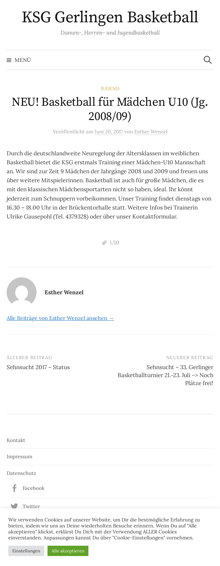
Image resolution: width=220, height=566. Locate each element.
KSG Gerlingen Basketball (110, 18)
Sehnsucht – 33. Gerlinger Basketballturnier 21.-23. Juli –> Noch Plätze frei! (165, 375)
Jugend (110, 88)
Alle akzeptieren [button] (68, 551)
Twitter (31, 506)
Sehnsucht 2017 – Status (38, 367)
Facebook (34, 488)
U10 (114, 242)
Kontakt (16, 440)
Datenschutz (21, 473)
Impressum (19, 456)
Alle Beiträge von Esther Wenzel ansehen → (60, 318)
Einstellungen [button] (26, 551)
